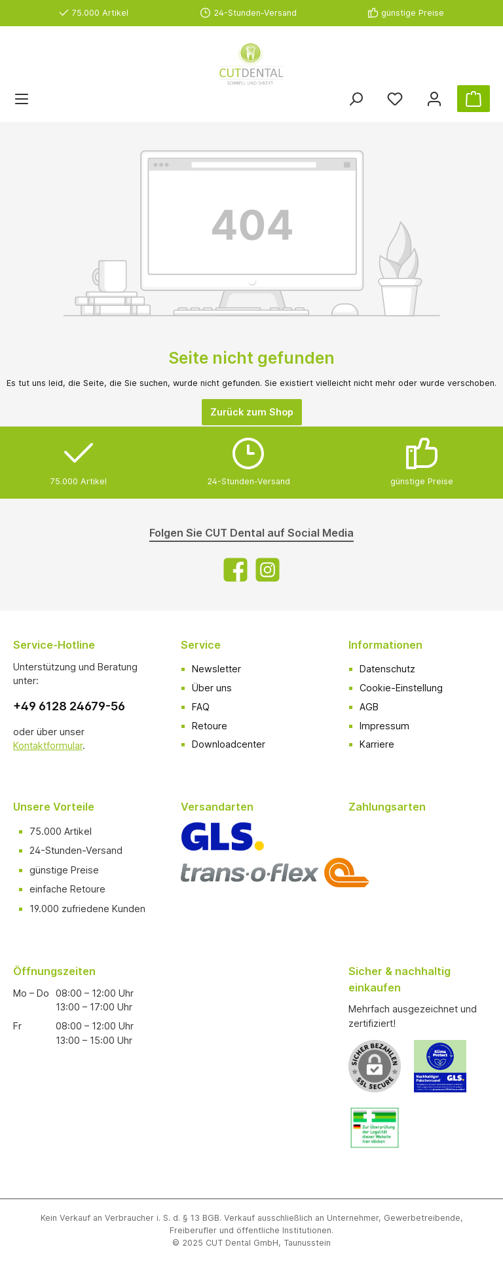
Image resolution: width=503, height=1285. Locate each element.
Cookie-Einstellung (401, 687)
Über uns (212, 687)
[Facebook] (235, 570)
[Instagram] (267, 570)
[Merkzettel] (395, 98)
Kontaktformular (48, 745)
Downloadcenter (228, 744)
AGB (369, 706)
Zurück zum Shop (251, 411)
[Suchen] (355, 98)
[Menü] (21, 98)
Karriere (377, 744)
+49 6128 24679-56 (69, 706)
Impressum (384, 725)
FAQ (201, 706)
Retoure (209, 725)
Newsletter (216, 668)
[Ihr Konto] (434, 98)
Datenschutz (387, 668)
